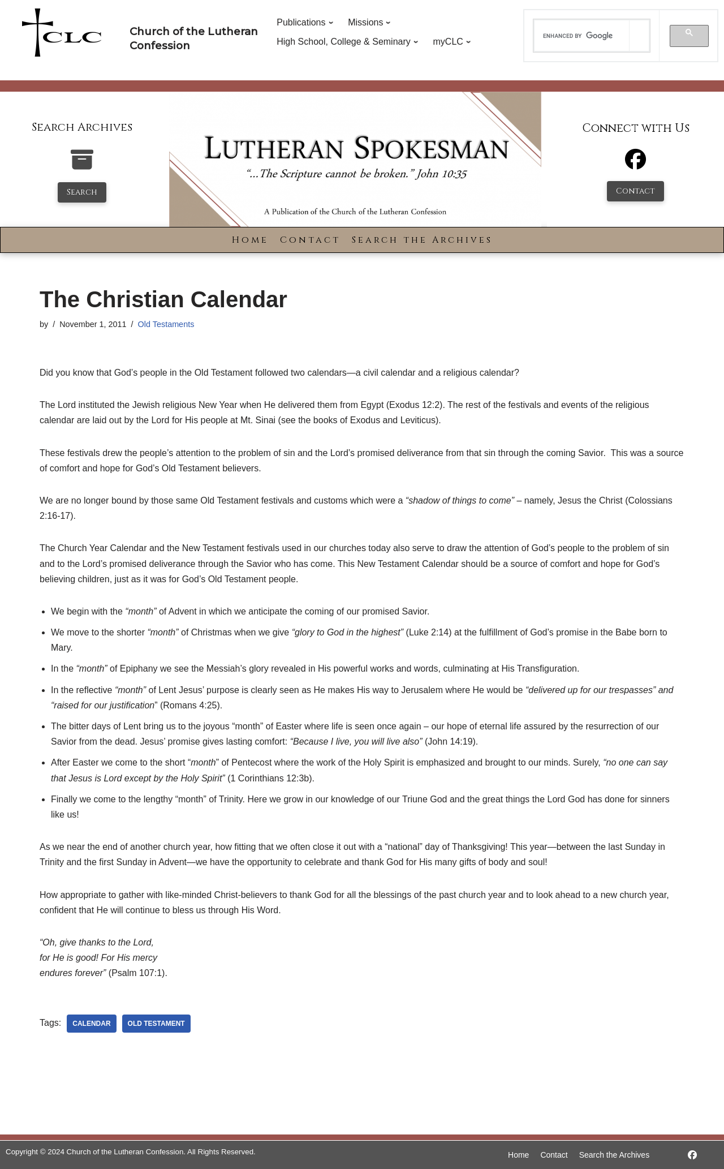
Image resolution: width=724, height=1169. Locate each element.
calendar (91, 1024)
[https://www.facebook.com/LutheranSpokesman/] (692, 1155)
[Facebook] (635, 164)
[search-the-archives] (82, 165)
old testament (156, 1024)
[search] (582, 35)
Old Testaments (166, 324)
